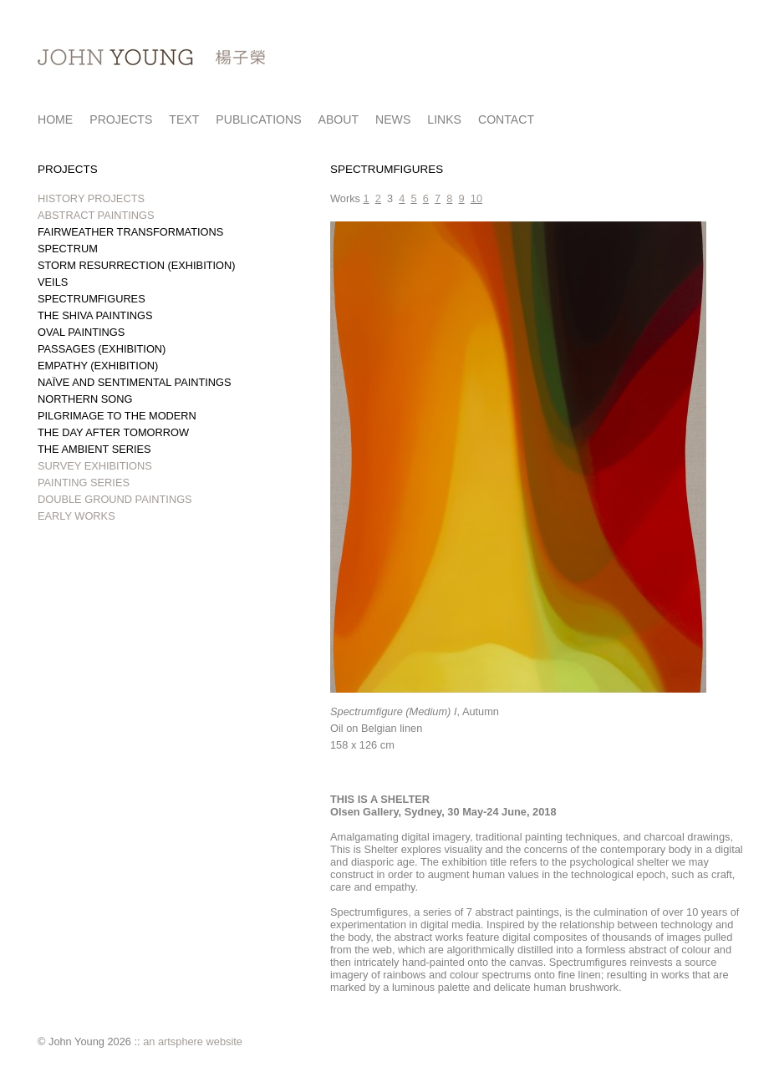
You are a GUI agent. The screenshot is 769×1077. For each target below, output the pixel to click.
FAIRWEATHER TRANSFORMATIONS (130, 232)
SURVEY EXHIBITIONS (95, 466)
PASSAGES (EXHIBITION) (102, 349)
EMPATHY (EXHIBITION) (98, 365)
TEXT (184, 119)
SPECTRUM (68, 248)
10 (476, 198)
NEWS (392, 119)
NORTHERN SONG (85, 399)
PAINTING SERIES (84, 482)
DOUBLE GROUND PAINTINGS (115, 499)
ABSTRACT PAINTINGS (96, 215)
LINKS (444, 119)
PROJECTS (120, 119)
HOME (55, 119)
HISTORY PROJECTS (91, 198)
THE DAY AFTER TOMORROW (113, 432)
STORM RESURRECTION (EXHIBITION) (137, 265)
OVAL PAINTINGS (81, 332)
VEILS (53, 282)
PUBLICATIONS (258, 119)
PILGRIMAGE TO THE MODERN (117, 415)
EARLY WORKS (76, 516)
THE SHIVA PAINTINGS (95, 315)
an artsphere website (192, 1041)
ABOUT (338, 119)
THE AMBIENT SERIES (94, 449)
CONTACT (506, 119)
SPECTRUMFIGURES (91, 298)
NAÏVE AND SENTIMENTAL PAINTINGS (135, 382)
